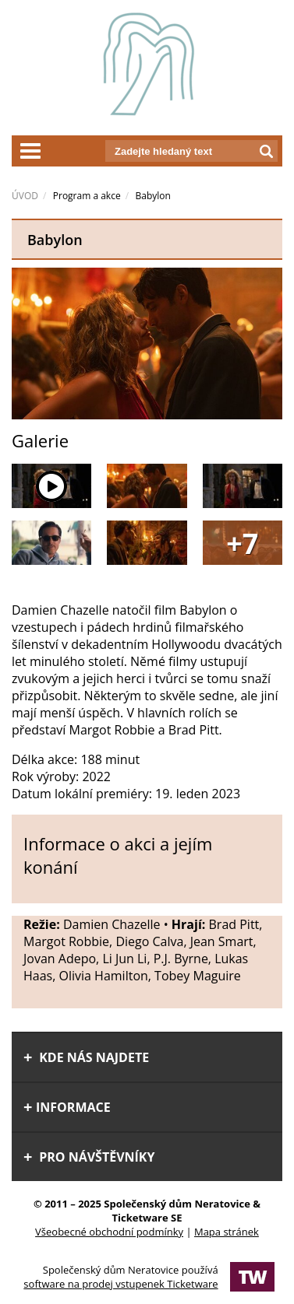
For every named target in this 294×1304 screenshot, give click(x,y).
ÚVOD (25, 195)
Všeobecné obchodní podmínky (109, 1232)
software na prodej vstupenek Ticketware (120, 1284)
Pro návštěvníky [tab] (88, 1157)
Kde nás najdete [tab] (86, 1057)
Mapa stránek (226, 1232)
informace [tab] (67, 1107)
